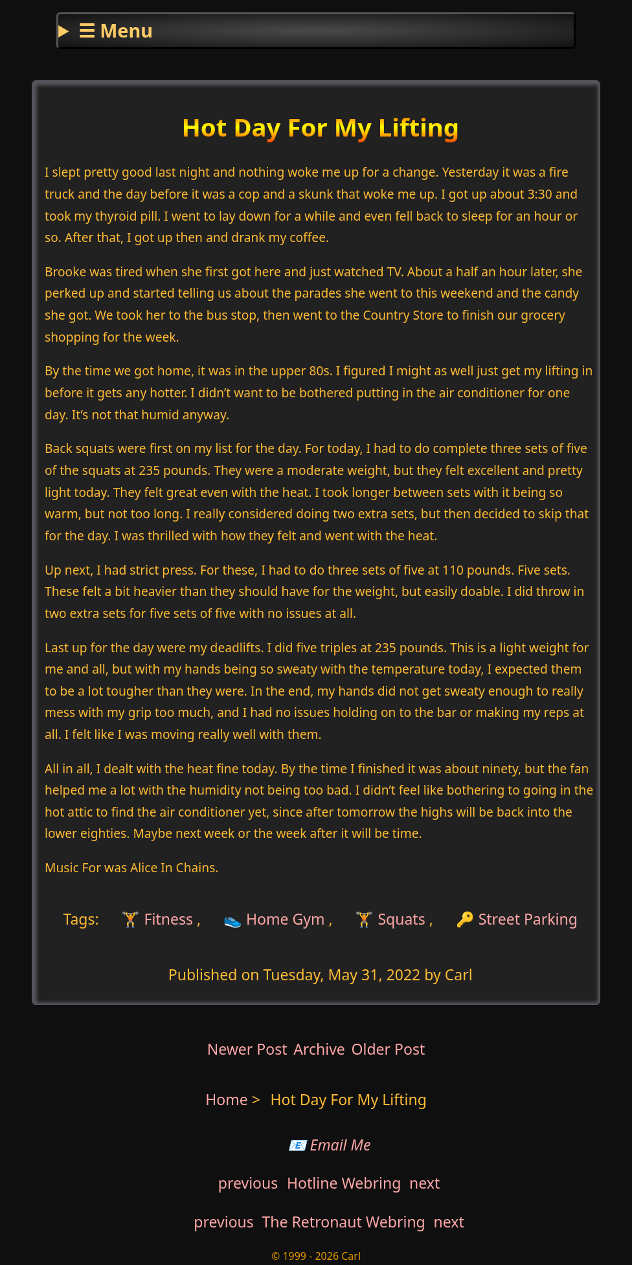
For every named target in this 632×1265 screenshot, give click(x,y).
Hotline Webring (344, 1182)
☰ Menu (115, 30)
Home (226, 1099)
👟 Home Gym (274, 918)
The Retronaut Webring (343, 1221)
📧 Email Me (329, 1144)
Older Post (388, 1049)
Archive (319, 1049)
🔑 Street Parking (517, 918)
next (424, 1182)
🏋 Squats (390, 918)
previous (248, 1182)
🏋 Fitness (155, 918)
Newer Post (247, 1049)
